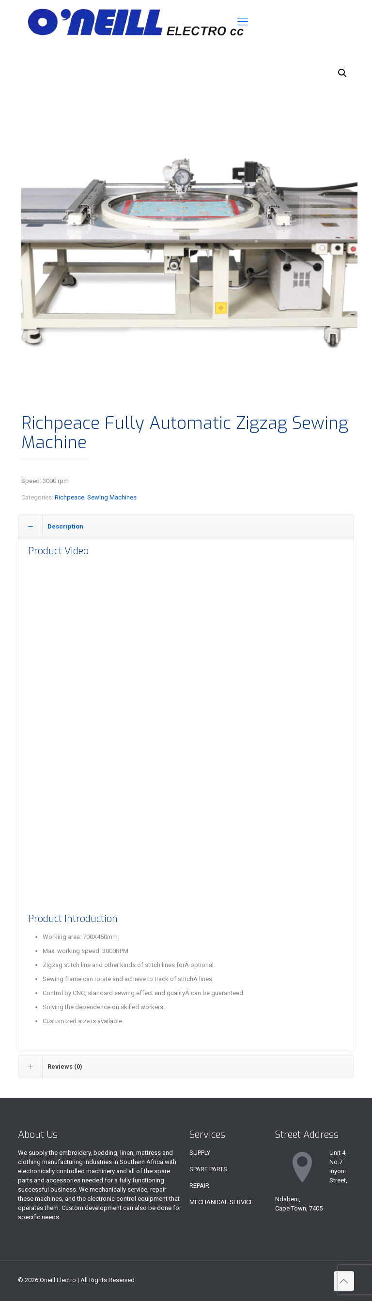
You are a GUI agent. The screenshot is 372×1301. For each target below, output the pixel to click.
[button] (342, 73)
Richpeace (69, 497)
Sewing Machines (112, 497)
